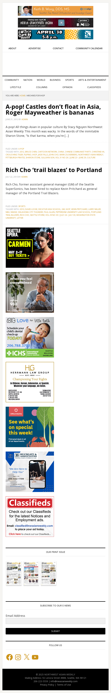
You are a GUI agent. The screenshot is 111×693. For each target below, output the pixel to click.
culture (91, 157)
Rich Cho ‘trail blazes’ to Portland (54, 170)
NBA (8, 212)
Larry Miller (94, 209)
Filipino (27, 154)
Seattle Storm (37, 215)
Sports (21, 206)
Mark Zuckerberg (68, 154)
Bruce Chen (31, 151)
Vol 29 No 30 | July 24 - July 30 (60, 215)
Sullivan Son (47, 157)
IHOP (34, 154)
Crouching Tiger (14, 154)
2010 (22, 209)
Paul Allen (49, 212)
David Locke (31, 209)
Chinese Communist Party (78, 151)
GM (63, 209)
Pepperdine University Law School (73, 212)
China (61, 151)
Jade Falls (43, 154)
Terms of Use (64, 684)
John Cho (54, 154)
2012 (22, 151)
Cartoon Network (47, 151)
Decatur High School (49, 209)
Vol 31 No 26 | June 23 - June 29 (70, 157)
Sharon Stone (33, 157)
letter (20, 218)
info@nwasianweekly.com (64, 681)
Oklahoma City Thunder (30, 212)
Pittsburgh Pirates (15, 157)
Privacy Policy (47, 684)
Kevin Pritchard (79, 209)
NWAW (14, 212)
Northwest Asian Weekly (55, 62)
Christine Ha (98, 151)
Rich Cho (24, 215)
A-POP (21, 148)
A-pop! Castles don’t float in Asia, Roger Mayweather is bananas (53, 109)
